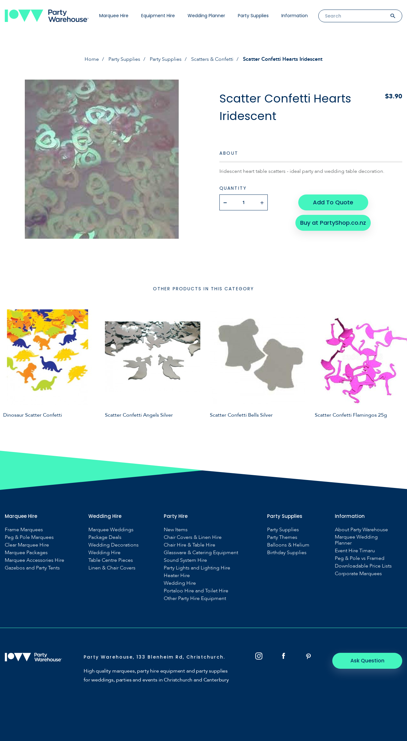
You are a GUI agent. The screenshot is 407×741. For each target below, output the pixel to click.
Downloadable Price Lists (363, 566)
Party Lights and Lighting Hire (197, 568)
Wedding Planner (206, 15)
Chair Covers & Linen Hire (193, 537)
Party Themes (282, 537)
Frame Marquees (24, 530)
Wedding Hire (104, 553)
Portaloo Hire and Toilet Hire (196, 591)
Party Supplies (253, 15)
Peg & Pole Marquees (29, 537)
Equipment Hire (158, 15)
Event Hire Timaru (355, 551)
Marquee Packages (26, 553)
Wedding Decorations (113, 545)
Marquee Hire (113, 15)
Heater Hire (177, 576)
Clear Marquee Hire (27, 545)
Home (92, 59)
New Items (176, 530)
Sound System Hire (185, 560)
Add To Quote (333, 202)
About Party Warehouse (361, 530)
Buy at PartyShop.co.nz (333, 223)
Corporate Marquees (358, 574)
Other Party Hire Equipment (195, 599)
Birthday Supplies (287, 553)
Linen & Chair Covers (111, 568)
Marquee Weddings (111, 530)
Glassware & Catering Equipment (201, 553)
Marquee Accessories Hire (34, 560)
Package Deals (104, 537)
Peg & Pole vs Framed (359, 558)
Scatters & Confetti (212, 59)
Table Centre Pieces (110, 560)
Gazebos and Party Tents (32, 568)
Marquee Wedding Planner (356, 540)
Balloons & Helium (288, 545)
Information (294, 15)
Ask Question (367, 660)
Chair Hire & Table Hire (189, 545)
